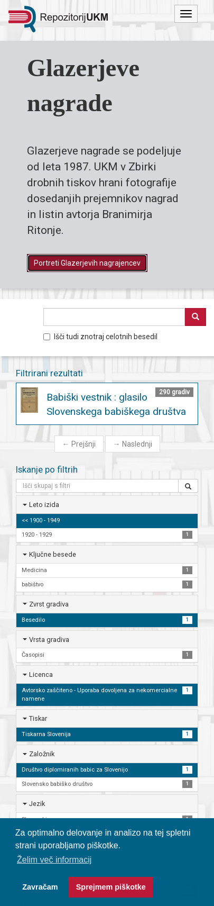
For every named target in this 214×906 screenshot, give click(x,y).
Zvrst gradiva (49, 604)
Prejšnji (79, 444)
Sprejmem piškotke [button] (111, 887)
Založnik (41, 754)
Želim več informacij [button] (54, 859)
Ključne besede (52, 554)
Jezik (37, 804)
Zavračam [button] (40, 887)
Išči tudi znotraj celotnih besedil (100, 336)
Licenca (41, 674)
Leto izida (44, 505)
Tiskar (38, 718)
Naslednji (132, 444)
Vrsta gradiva (49, 640)
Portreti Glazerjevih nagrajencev (87, 263)
